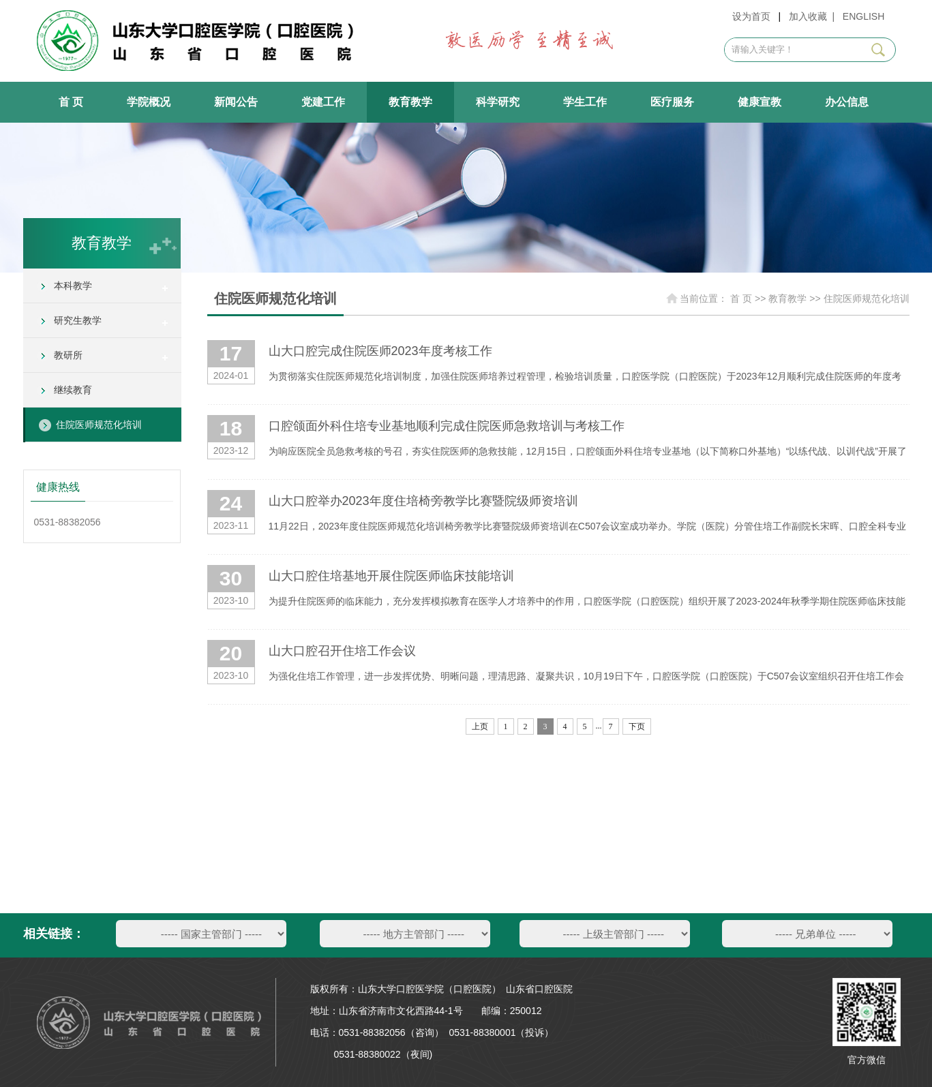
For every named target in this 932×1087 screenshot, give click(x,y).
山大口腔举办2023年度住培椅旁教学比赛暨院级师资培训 (423, 501)
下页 (637, 726)
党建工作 (323, 102)
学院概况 (148, 102)
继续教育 (73, 389)
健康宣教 (759, 102)
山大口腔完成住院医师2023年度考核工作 (380, 351)
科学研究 (498, 102)
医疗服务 (672, 102)
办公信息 (847, 102)
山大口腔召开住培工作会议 (342, 651)
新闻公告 (236, 102)
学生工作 (585, 102)
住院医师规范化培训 (99, 424)
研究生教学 (78, 320)
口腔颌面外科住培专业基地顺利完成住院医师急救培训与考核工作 (447, 426)
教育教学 (410, 102)
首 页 (71, 102)
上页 (480, 726)
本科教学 (73, 285)
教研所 (68, 355)
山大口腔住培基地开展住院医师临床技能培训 (391, 576)
